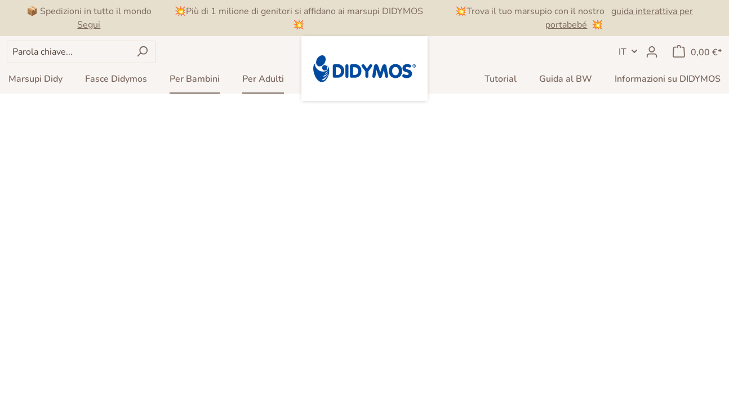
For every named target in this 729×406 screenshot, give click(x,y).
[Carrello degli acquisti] (697, 52)
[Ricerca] (142, 52)
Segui (88, 25)
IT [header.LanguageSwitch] (622, 52)
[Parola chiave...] (68, 52)
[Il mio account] (651, 52)
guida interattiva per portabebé (619, 18)
